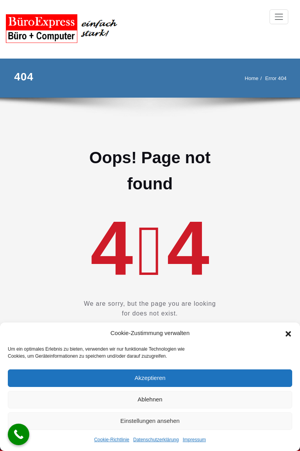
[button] (288, 333)
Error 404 (276, 78)
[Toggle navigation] (279, 16)
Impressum (194, 439)
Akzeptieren (149, 377)
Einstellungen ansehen (150, 420)
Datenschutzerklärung (156, 439)
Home (252, 78)
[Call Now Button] (18, 434)
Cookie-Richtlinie (111, 439)
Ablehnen (150, 399)
